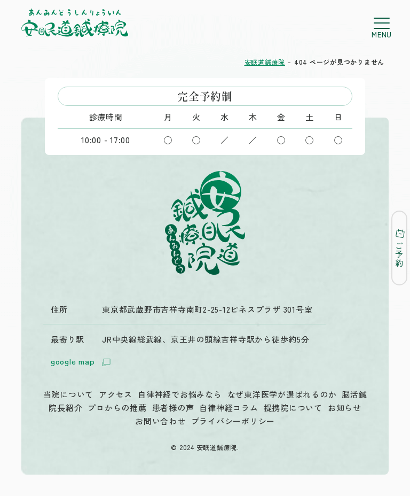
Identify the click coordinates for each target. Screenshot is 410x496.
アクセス (115, 394)
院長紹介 (65, 408)
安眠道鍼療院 (265, 61)
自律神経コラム (228, 408)
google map (82, 362)
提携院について (293, 408)
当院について (68, 394)
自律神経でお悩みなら (180, 394)
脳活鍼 (354, 394)
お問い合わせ (160, 421)
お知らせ (344, 408)
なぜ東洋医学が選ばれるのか (282, 394)
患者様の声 (173, 408)
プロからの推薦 (117, 408)
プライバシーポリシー (233, 421)
